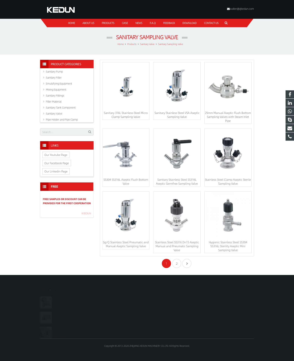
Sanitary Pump (54, 71)
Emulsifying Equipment (59, 83)
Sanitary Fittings (55, 95)
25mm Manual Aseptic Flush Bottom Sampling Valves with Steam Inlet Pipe (228, 117)
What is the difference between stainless (66, 311)
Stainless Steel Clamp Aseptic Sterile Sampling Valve (228, 181)
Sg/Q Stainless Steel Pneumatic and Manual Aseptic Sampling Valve (126, 244)
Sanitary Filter (54, 77)
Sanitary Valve (54, 113)
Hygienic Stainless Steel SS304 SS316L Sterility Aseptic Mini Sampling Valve (228, 246)
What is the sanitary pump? (68, 294)
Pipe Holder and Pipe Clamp (62, 119)
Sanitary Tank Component (61, 107)
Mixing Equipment (56, 89)
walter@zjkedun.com (242, 9)
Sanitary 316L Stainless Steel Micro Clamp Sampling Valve (126, 115)
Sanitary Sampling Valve (147, 37)
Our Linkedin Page (56, 171)
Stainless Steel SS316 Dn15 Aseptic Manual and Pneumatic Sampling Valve (177, 246)
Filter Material (54, 101)
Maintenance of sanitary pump (67, 326)
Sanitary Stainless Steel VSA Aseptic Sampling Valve (177, 115)
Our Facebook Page (56, 163)
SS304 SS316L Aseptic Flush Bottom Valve (126, 181)
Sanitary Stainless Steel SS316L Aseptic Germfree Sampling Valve (177, 181)
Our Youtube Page (55, 155)
